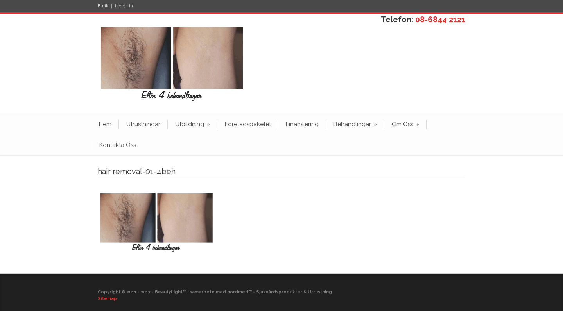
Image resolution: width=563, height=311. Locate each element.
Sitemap (107, 298)
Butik (103, 6)
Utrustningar (143, 124)
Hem (105, 124)
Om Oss (405, 124)
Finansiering (302, 124)
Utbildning (192, 124)
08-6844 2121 (440, 19)
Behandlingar (355, 124)
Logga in (124, 6)
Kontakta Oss (117, 144)
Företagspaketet (248, 124)
